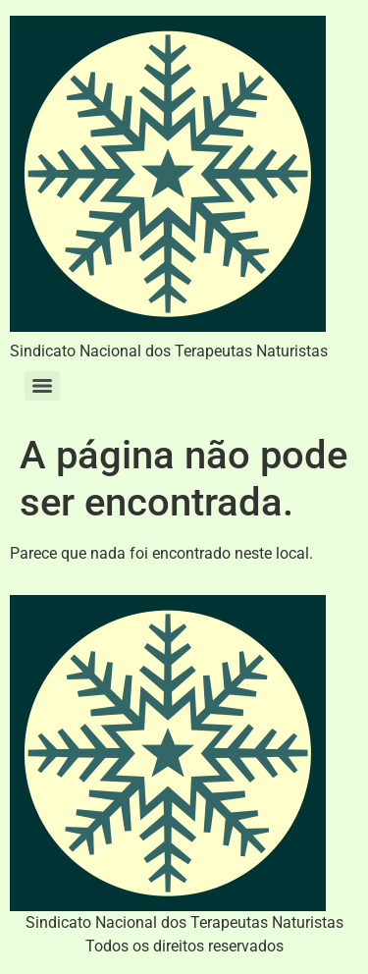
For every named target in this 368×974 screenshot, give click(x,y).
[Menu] (42, 386)
